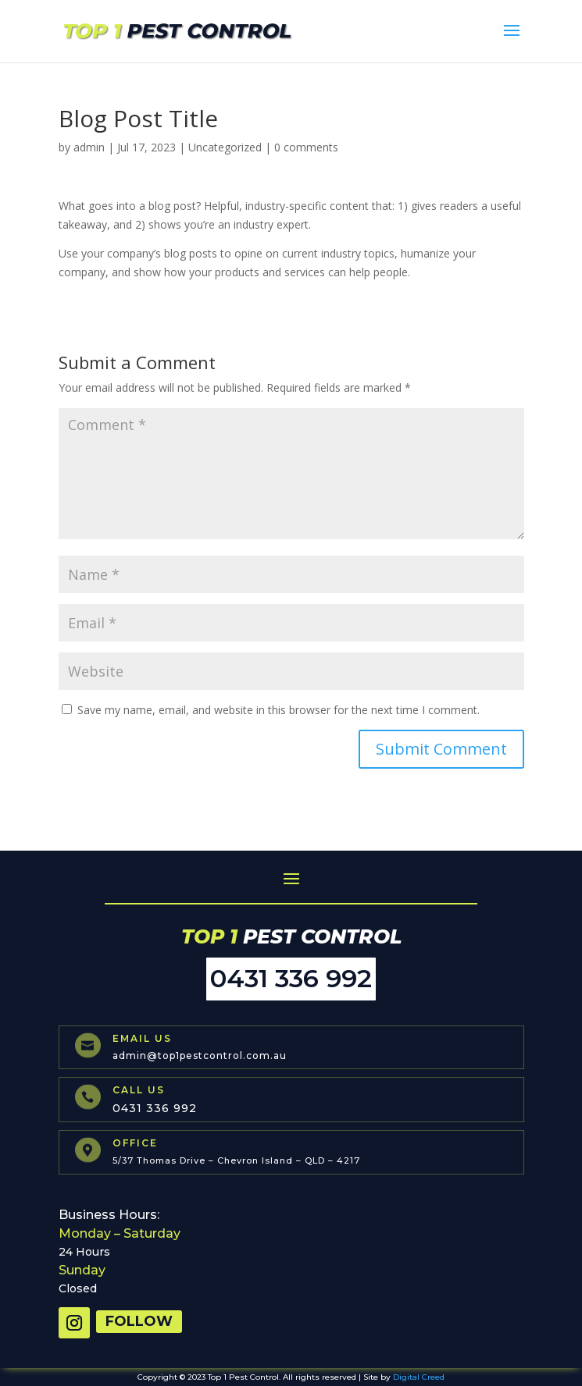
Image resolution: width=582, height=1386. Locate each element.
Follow (139, 1321)
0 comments (306, 147)
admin (89, 147)
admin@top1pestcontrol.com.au (199, 1055)
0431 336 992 (291, 978)
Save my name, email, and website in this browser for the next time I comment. (278, 709)
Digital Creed (419, 1377)
